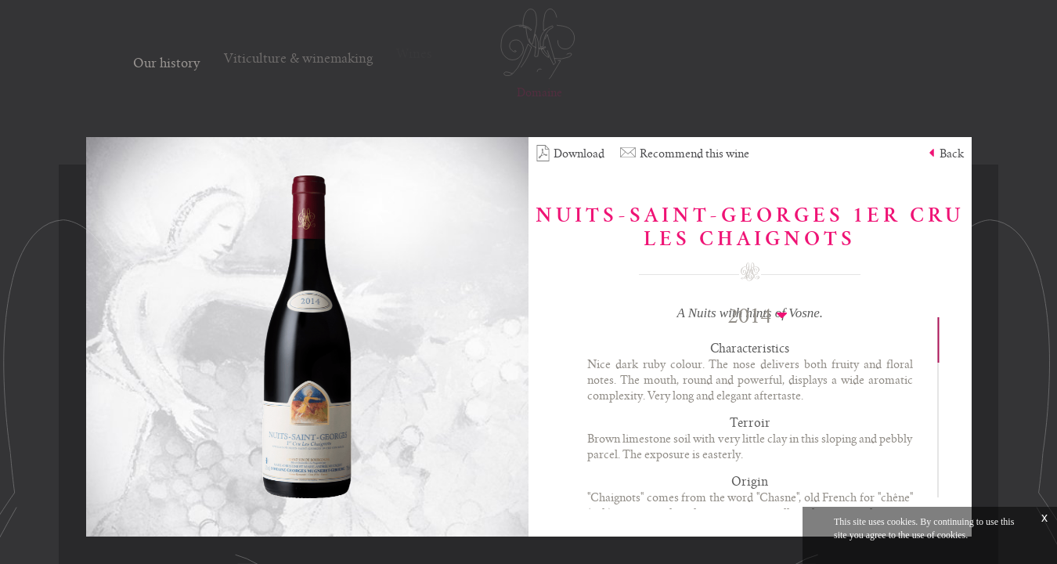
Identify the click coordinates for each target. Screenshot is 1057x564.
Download (570, 153)
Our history (166, 60)
